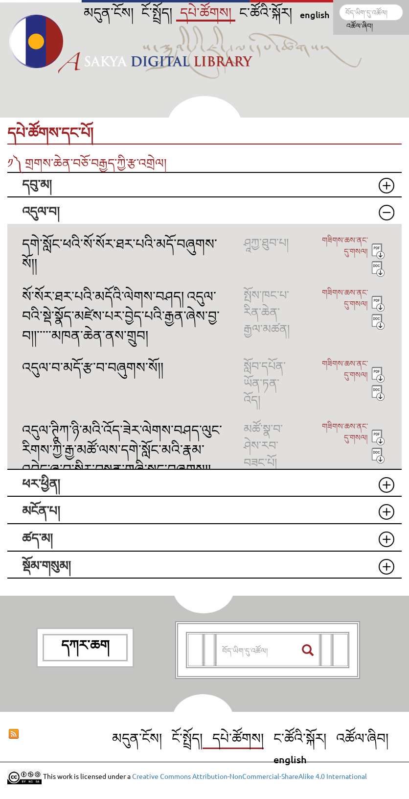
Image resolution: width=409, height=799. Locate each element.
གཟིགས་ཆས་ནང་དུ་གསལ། (345, 245)
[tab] (204, 185)
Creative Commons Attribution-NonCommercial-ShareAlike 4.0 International (249, 775)
